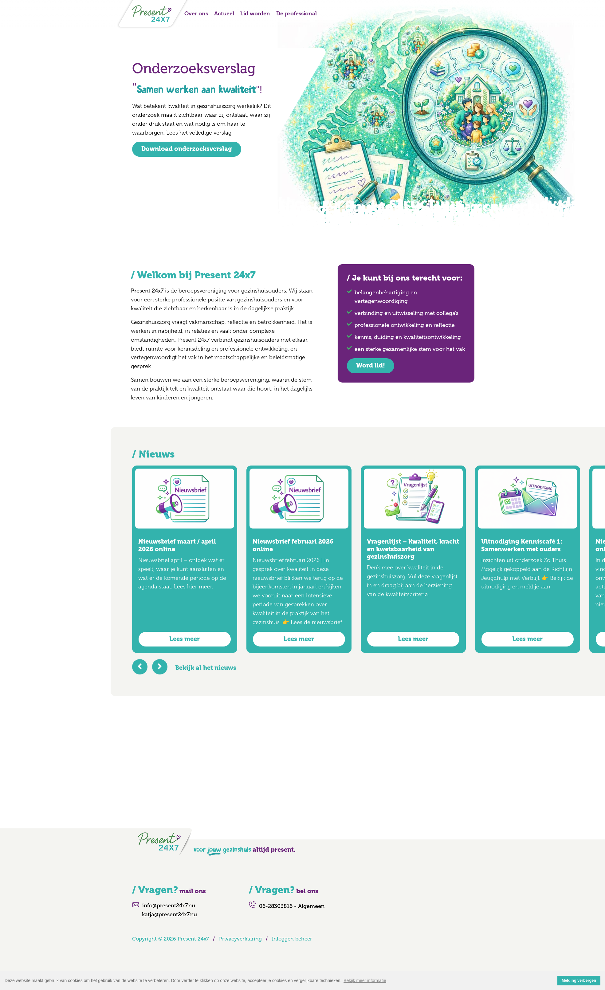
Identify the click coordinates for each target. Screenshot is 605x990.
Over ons (196, 13)
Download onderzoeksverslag (186, 148)
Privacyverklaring (240, 939)
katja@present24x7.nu (169, 914)
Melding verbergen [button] (579, 980)
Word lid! (352, 365)
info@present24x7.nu (168, 905)
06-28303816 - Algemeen (291, 906)
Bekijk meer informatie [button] (365, 980)
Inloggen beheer (292, 939)
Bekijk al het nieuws (205, 685)
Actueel (224, 13)
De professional (296, 13)
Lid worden (255, 13)
